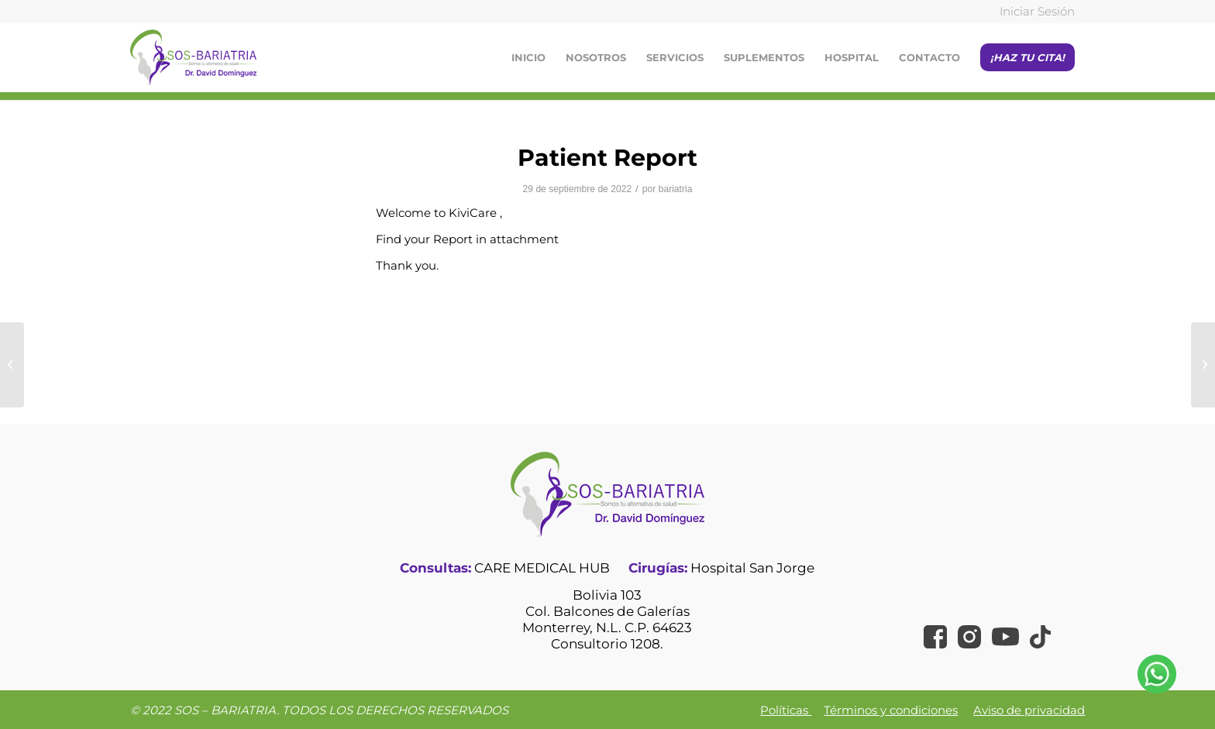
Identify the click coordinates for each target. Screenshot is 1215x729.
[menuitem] (1033, 12)
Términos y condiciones (891, 710)
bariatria (676, 189)
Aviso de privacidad (1029, 710)
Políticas (785, 710)
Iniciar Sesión (1037, 11)
